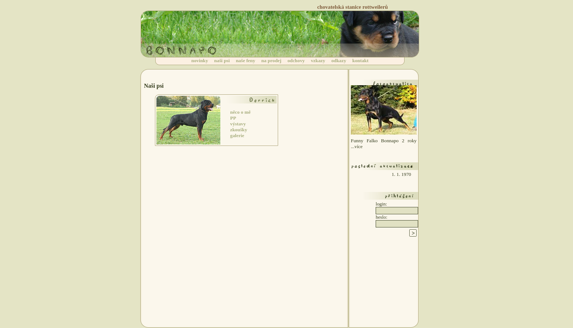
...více (357, 146)
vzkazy (318, 60)
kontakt (360, 60)
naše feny (245, 60)
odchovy (296, 60)
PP (233, 118)
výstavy (238, 124)
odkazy (338, 60)
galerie (237, 135)
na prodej (271, 60)
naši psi (222, 60)
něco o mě (240, 112)
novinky (199, 60)
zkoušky (238, 129)
